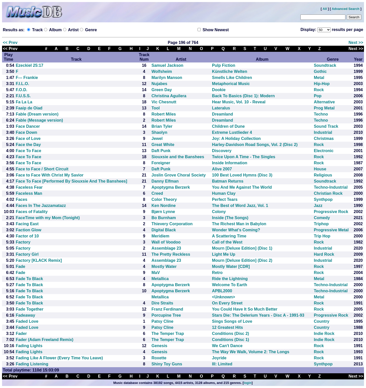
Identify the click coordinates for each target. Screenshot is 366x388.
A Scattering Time (229, 236)
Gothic (320, 71)
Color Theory (164, 199)
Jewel (157, 138)
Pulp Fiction (223, 65)
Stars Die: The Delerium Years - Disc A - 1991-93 (258, 315)
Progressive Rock (331, 211)
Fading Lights (29, 346)
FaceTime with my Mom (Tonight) (48, 218)
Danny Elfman (165, 181)
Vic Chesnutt (163, 102)
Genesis (159, 346)
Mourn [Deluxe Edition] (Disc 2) (242, 260)
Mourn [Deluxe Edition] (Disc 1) (242, 248)
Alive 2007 (222, 169)
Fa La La (24, 102)
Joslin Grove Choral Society (178, 175)
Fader (21, 333)
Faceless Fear (29, 187)
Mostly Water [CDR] (231, 266)
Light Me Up (223, 254)
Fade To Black (29, 279)
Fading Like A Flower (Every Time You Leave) (59, 358)
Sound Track (326, 126)
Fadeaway (25, 315)
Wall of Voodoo (166, 242)
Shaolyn (159, 132)
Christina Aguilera (168, 96)
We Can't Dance (227, 346)
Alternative (324, 102)
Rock (319, 90)
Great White (162, 144)
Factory (23, 242)
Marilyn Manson (166, 77)
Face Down (26, 132)
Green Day (161, 90)
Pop (318, 96)
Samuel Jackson (167, 65)
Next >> (355, 42)
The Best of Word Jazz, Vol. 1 (240, 205)
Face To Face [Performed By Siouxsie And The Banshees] (71, 181)
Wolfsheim (161, 71)
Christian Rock (328, 193)
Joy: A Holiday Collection (236, 138)
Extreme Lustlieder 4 (232, 132)
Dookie (218, 90)
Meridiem (160, 236)
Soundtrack (325, 65)
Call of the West (227, 242)
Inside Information (229, 163)
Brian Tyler (161, 126)
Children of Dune (228, 126)
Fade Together (29, 309)
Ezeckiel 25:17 (29, 65)
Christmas (324, 138)
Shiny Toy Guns (166, 364)
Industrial (323, 132)
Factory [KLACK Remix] (39, 260)
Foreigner (160, 163)
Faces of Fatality (32, 211)
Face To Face (28, 151)
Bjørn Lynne (163, 211)
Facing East (27, 224)
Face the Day (28, 144)
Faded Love (27, 321)
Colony (219, 211)
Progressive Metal (331, 230)
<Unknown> (223, 297)
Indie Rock (324, 333)
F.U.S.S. (23, 96)
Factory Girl (27, 254)
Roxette (158, 358)
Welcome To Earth (229, 285)
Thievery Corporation (172, 224)
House (320, 169)
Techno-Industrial (331, 187)
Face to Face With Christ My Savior (50, 175)
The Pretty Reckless (170, 254)
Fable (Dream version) (37, 114)
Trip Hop (322, 236)
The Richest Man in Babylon (239, 224)
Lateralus (221, 108)
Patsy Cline (162, 321)
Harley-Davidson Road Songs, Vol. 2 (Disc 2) (255, 144)
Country (321, 321)
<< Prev (10, 42)
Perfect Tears (224, 199)
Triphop (321, 224)
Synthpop (323, 199)
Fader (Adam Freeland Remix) (44, 339)
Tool (155, 108)
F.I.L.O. (22, 84)
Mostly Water (164, 266)
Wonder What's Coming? (236, 230)
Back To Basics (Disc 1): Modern (243, 96)
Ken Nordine (163, 205)
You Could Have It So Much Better (245, 309)
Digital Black (163, 230)
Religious (323, 175)
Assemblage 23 (166, 248)
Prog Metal (324, 108)
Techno (321, 114)
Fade (20, 266)
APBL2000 (222, 291)
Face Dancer (28, 126)
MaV (155, 272)
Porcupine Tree (166, 315)
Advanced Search (345, 9)
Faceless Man (29, 193)
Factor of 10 (27, 236)
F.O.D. (21, 90)
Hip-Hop (322, 84)
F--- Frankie (27, 77)
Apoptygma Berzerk (170, 187)
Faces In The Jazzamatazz (41, 205)
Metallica (160, 279)
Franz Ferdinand (167, 309)
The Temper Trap (167, 333)
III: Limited (222, 364)
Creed (157, 193)
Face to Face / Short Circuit (42, 169)
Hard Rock (324, 254)
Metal (319, 77)
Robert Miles (163, 114)
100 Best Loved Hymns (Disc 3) (242, 175)
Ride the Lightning (230, 279)
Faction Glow (28, 230)
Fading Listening (32, 364)
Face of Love (28, 138)
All (325, 9)
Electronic (323, 151)
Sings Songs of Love (232, 321)
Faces (21, 199)
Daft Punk (161, 151)
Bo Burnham (163, 218)
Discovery (222, 151)
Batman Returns (227, 181)
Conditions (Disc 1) (230, 339)
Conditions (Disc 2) (230, 333)
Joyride (219, 358)
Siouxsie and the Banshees (177, 157)
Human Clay (223, 193)
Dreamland (222, 114)
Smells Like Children (232, 77)
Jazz (318, 205)
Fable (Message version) (39, 120)
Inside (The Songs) (230, 218)
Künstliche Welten (229, 71)
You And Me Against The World (242, 187)
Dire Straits (162, 303)
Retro (217, 272)
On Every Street (227, 303)
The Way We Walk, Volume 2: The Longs (250, 352)
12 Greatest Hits (227, 327)
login (248, 383)
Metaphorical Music (231, 84)
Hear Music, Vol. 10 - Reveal (238, 102)
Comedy (322, 218)
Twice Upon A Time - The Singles (243, 157)
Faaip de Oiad (29, 108)
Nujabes (159, 84)
